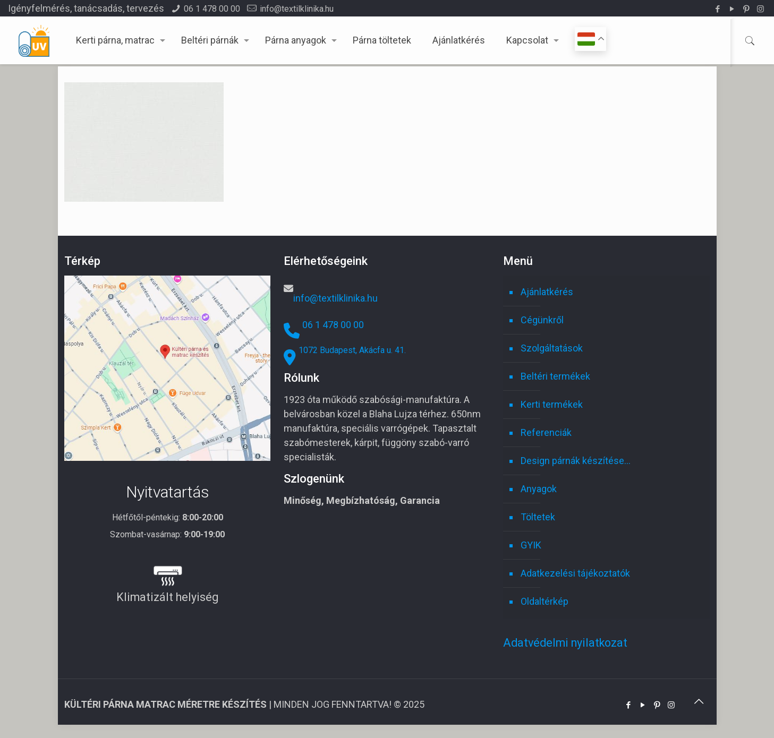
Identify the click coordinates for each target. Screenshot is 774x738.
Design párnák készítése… (576, 460)
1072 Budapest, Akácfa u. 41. (352, 350)
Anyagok (539, 488)
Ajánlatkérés (547, 291)
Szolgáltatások (552, 348)
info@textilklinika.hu (297, 9)
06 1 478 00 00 (212, 9)
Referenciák (546, 432)
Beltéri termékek (555, 376)
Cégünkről (542, 319)
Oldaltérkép (544, 601)
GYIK (531, 545)
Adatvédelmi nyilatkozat (565, 642)
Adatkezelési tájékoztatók (575, 573)
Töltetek (538, 516)
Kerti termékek (552, 404)
